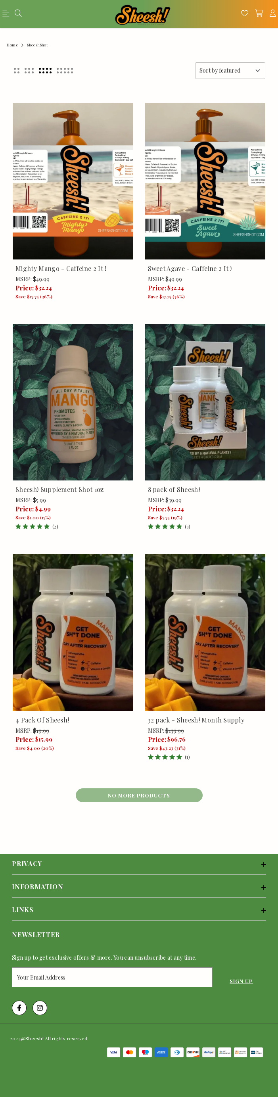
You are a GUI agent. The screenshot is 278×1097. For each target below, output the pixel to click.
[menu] (7, 15)
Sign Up (241, 981)
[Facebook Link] (19, 1008)
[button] (17, 71)
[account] (273, 14)
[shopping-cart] (259, 14)
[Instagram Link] (40, 1008)
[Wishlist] (244, 14)
